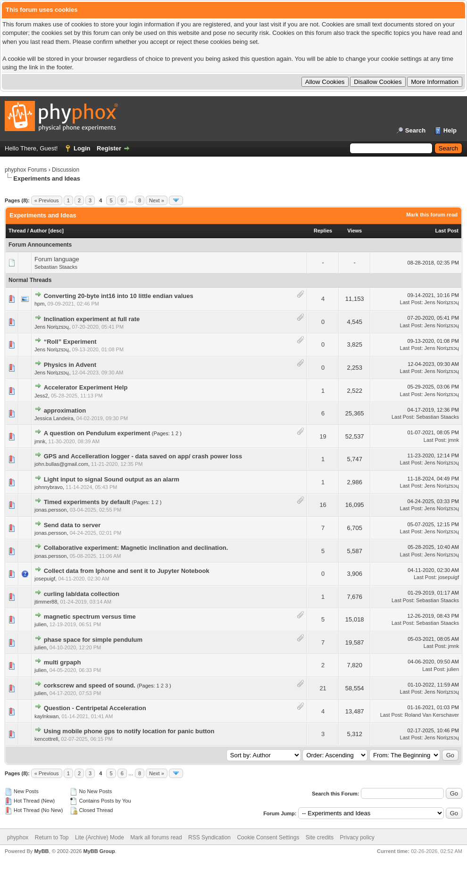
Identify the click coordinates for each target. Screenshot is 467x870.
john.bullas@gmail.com (61, 464)
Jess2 (41, 395)
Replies (323, 230)
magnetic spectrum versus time (90, 616)
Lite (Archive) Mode (99, 837)
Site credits (320, 837)
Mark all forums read (156, 837)
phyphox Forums (26, 169)
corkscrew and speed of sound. (89, 685)
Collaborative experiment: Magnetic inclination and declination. (136, 547)
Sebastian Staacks (55, 267)
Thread (17, 230)
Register (109, 148)
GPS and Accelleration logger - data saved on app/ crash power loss (143, 456)
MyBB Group (99, 851)
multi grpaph (62, 662)
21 (322, 688)
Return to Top (52, 837)
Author (38, 230)
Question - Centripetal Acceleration (95, 708)
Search (415, 130)
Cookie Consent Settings (268, 837)
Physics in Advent (70, 364)
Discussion (65, 169)
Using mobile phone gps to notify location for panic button (129, 731)
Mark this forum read (432, 214)
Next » (156, 200)
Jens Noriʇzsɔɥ (442, 302)
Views (354, 230)
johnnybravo (48, 487)
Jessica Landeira (54, 418)
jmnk (39, 441)
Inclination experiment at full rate (92, 319)
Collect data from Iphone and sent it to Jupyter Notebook (126, 570)
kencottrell (46, 739)
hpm (39, 304)
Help (450, 130)
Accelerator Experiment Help (86, 387)
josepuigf (44, 578)
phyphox (17, 837)
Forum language (56, 259)
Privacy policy (357, 837)
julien (40, 624)
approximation (65, 410)
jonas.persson (50, 510)
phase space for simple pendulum (93, 639)
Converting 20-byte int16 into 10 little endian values (118, 295)
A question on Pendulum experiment (97, 433)
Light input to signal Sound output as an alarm (111, 479)
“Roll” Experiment (70, 341)
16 (322, 504)
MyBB (41, 851)
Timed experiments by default (87, 501)
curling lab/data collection (81, 593)
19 (322, 436)
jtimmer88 (45, 602)
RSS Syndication (209, 837)
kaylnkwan (46, 716)
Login (82, 148)
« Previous (46, 200)
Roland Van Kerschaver (432, 715)
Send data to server (72, 525)
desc (56, 230)
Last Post (447, 230)
